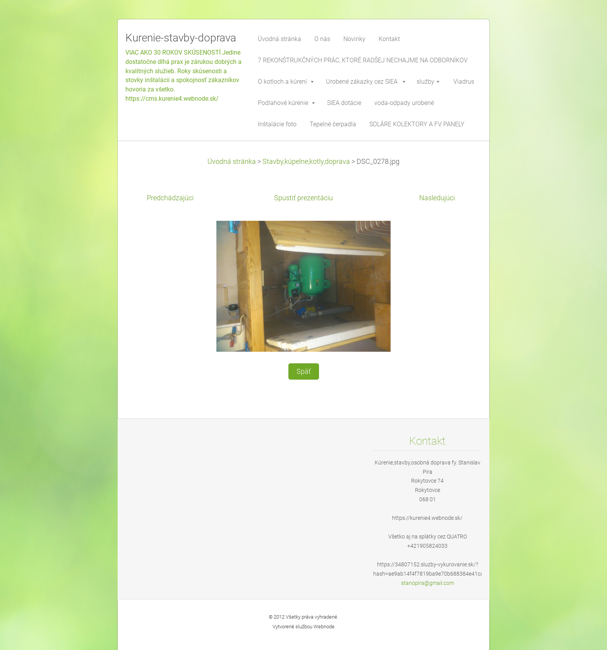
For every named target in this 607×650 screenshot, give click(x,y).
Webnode (324, 626)
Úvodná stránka (231, 161)
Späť (304, 371)
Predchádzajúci (170, 198)
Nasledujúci (437, 198)
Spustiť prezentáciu (303, 198)
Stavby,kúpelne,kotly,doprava (306, 161)
